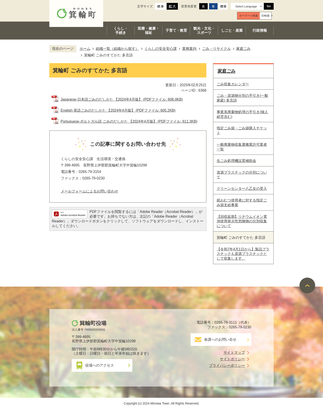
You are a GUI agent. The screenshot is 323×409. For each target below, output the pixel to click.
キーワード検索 (248, 15)
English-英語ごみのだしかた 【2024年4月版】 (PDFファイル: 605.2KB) (118, 110)
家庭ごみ (243, 49)
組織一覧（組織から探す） (117, 49)
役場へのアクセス (99, 365)
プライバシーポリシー (227, 365)
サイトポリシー (232, 359)
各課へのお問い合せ (220, 339)
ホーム (85, 49)
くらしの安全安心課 (160, 49)
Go (269, 6)
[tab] (248, 15)
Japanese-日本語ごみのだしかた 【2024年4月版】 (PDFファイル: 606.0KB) (122, 99)
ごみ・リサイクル (216, 49)
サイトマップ (234, 352)
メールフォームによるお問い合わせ (89, 191)
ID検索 (266, 15)
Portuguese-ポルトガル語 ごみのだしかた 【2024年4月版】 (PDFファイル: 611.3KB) (129, 121)
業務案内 (189, 49)
